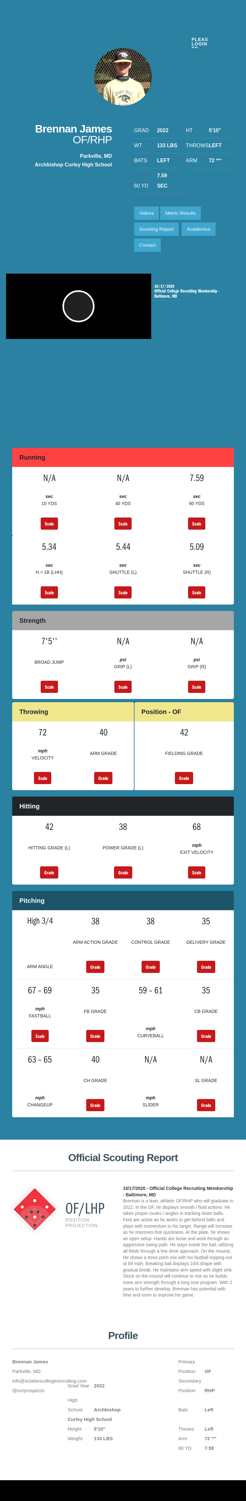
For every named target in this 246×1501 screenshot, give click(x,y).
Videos (146, 213)
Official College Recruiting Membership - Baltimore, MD (192, 291)
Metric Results (180, 213)
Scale (49, 523)
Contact (147, 245)
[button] (81, 309)
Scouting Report (156, 229)
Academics (198, 229)
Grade (103, 778)
